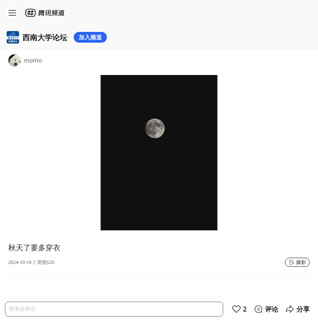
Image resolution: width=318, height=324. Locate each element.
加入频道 (90, 37)
